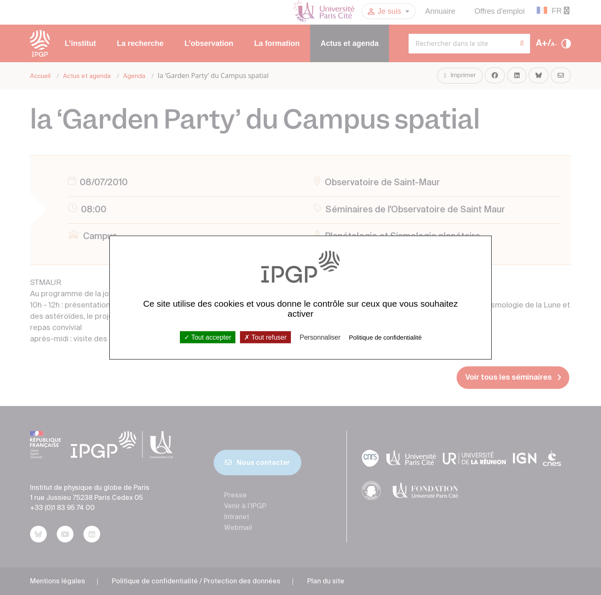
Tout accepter (207, 336)
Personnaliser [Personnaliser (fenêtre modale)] (320, 336)
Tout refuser (265, 336)
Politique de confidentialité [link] (385, 336)
